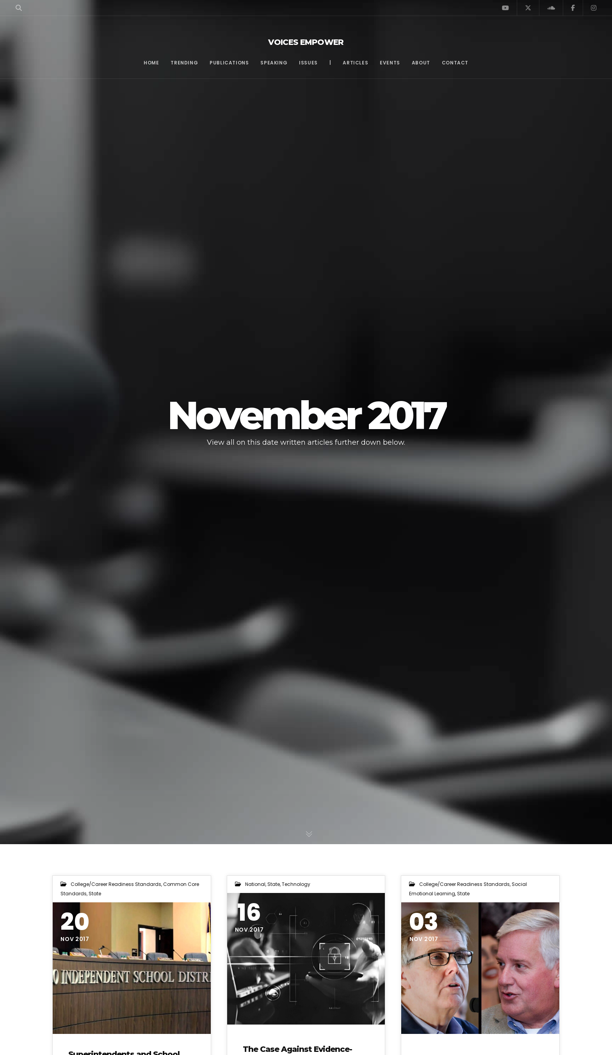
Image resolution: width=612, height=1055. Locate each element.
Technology (296, 884)
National (255, 884)
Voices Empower (306, 42)
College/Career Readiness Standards (116, 884)
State (95, 893)
